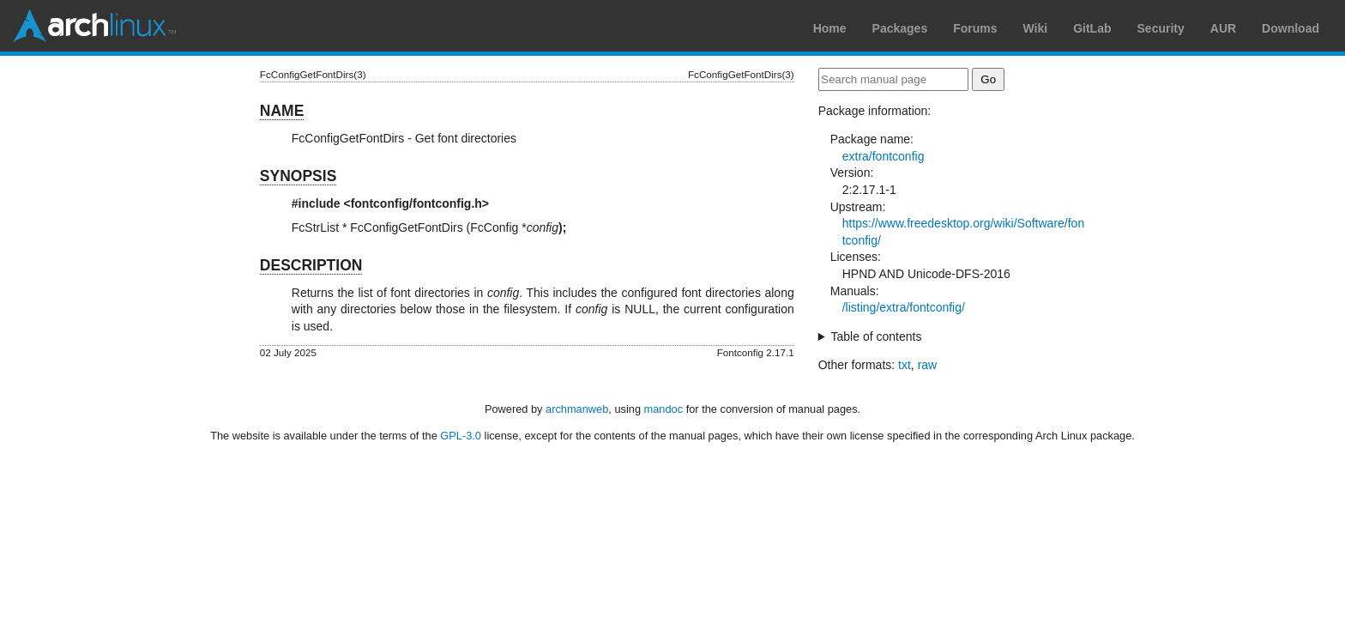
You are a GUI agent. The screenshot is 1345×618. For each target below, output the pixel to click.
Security (1161, 28)
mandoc (664, 409)
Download (1290, 28)
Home (830, 28)
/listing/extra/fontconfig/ (903, 307)
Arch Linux (94, 26)
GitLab (1092, 28)
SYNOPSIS (298, 176)
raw (928, 365)
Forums (975, 28)
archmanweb (577, 409)
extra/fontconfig (883, 156)
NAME (282, 110)
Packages (900, 28)
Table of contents (876, 336)
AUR (1223, 28)
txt (904, 365)
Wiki (1035, 28)
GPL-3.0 (460, 435)
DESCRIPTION (311, 265)
